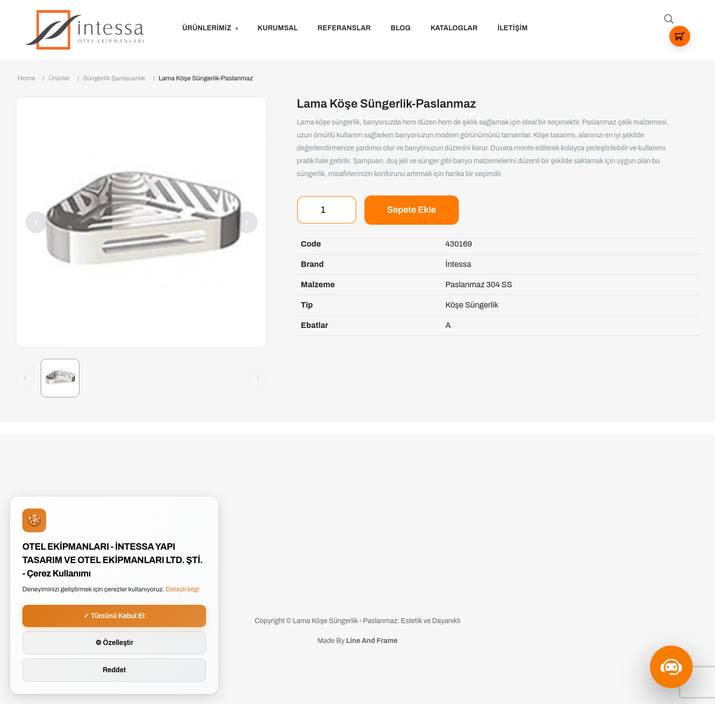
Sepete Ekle (411, 210)
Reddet (114, 670)
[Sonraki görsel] (258, 378)
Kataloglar (454, 28)
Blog (401, 28)
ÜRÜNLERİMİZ (206, 28)
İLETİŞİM (513, 28)
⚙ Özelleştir (114, 642)
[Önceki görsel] (25, 378)
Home (26, 78)
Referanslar (344, 28)
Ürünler (59, 78)
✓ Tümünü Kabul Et (114, 616)
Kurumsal (278, 28)
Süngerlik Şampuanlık (114, 78)
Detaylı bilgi (183, 589)
